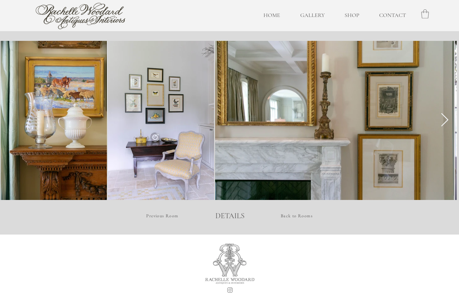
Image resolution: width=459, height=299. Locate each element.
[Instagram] (230, 290)
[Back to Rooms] (297, 215)
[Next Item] (444, 120)
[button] (425, 14)
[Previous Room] (163, 215)
